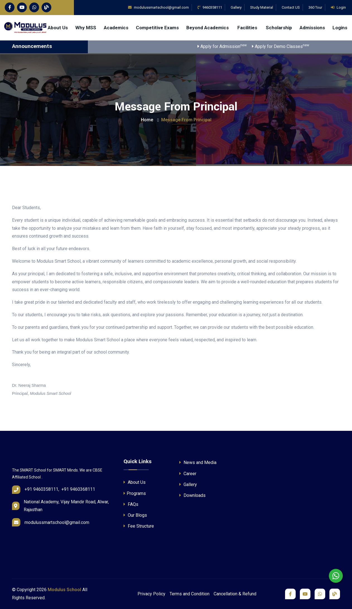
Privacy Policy (151, 593)
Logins (339, 27)
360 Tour (315, 7)
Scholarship (279, 27)
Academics (116, 27)
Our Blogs (135, 515)
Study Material (261, 7)
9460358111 (209, 7)
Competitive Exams (157, 27)
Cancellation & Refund (235, 593)
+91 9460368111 (78, 489)
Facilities (247, 27)
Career (187, 473)
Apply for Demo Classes (286, 46)
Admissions (312, 27)
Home (147, 119)
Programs (135, 493)
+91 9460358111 (41, 489)
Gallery (236, 7)
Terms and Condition (189, 593)
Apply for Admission (227, 46)
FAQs (131, 504)
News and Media (197, 462)
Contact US (291, 7)
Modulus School (64, 589)
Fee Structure (139, 526)
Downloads (192, 495)
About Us (58, 27)
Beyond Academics (208, 27)
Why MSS (85, 27)
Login (338, 7)
